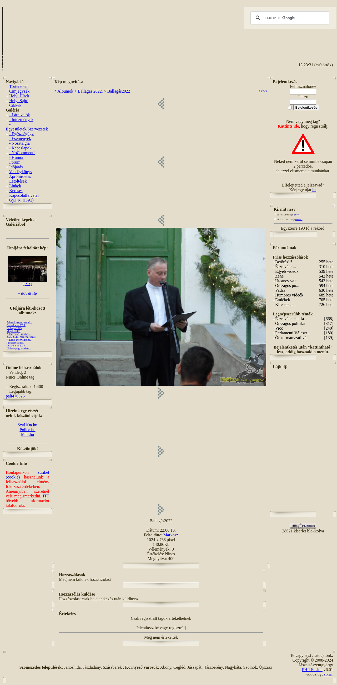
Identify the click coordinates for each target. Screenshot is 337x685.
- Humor (16, 157)
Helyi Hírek (19, 96)
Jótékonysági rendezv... (19, 348)
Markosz (170, 535)
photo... (297, 214)
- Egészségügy (21, 134)
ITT (46, 496)
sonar (328, 674)
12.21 (27, 282)
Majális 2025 (14, 331)
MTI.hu (27, 434)
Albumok (65, 91)
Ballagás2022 (118, 91)
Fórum (15, 162)
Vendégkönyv (20, 171)
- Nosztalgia (19, 143)
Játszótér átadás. (15, 342)
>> (265, 91)
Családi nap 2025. (16, 325)
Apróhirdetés (20, 176)
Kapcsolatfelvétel (24, 195)
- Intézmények (21, 119)
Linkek (15, 186)
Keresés (16, 190)
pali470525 (15, 396)
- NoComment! (22, 152)
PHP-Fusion (312, 669)
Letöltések (18, 181)
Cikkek (15, 105)
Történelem (19, 86)
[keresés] (289, 18)
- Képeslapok (20, 148)
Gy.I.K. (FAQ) (21, 200)
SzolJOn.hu (27, 425)
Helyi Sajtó (18, 100)
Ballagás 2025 (14, 328)
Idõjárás (16, 167)
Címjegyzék (19, 91)
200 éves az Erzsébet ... (19, 334)
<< (260, 91)
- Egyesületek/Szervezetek (27, 126)
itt (314, 190)
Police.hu (28, 429)
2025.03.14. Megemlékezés (21, 336)
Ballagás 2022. (90, 91)
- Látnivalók (19, 115)
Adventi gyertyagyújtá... (19, 322)
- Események (20, 138)
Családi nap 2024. (16, 345)
